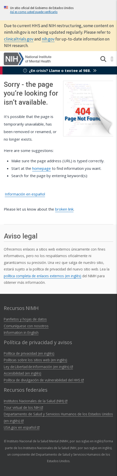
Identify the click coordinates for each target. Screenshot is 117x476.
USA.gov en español (22, 427)
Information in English (21, 332)
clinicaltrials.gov (18, 39)
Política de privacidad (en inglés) (29, 353)
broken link (64, 209)
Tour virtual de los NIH (23, 407)
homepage (41, 168)
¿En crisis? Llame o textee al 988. (60, 70)
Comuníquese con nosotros (26, 326)
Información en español (25, 193)
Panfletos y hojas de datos (25, 319)
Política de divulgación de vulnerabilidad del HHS (44, 380)
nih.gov (48, 39)
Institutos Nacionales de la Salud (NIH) (35, 401)
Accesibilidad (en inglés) (22, 373)
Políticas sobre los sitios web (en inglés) (35, 360)
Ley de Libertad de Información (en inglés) (38, 366)
